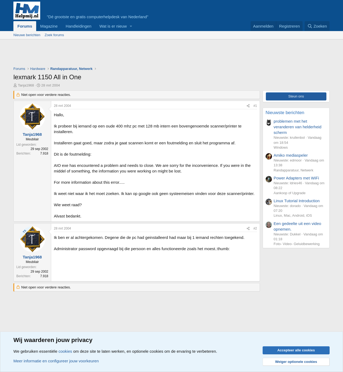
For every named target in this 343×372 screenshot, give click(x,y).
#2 (255, 228)
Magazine (49, 26)
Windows (281, 147)
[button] (131, 26)
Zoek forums (54, 35)
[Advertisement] (110, 54)
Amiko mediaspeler (291, 155)
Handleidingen (78, 26)
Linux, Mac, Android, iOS (293, 215)
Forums (24, 26)
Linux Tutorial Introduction (297, 200)
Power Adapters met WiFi (296, 178)
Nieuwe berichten (26, 35)
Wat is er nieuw (113, 26)
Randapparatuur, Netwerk (293, 170)
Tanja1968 (26, 85)
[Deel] (248, 106)
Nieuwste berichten (285, 112)
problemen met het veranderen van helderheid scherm (297, 127)
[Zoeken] (317, 26)
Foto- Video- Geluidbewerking (297, 244)
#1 (255, 106)
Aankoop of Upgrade (289, 193)
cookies (65, 351)
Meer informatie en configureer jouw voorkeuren (56, 361)
